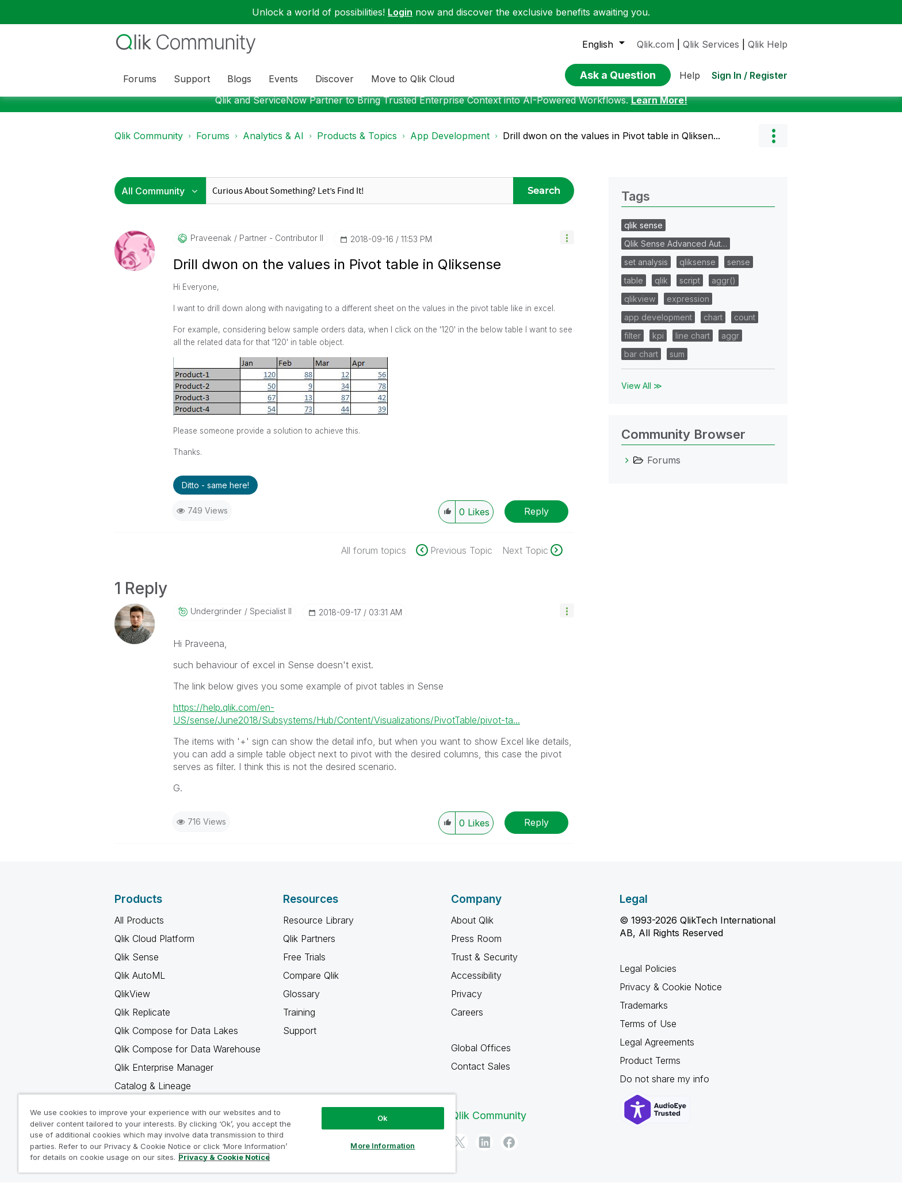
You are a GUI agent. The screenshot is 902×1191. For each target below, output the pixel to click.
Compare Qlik (311, 984)
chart (713, 326)
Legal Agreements (657, 1050)
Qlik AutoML (139, 984)
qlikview (639, 307)
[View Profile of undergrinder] (216, 620)
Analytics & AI (273, 144)
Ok (382, 1118)
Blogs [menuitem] (239, 79)
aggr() (724, 289)
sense (738, 270)
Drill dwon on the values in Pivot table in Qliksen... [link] (611, 144)
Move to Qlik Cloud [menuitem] (412, 79)
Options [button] (773, 144)
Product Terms (650, 1069)
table (633, 289)
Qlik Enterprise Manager (163, 1076)
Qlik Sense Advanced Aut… (675, 252)
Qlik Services (711, 44)
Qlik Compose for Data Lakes (176, 1039)
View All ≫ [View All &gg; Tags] (641, 394)
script (689, 289)
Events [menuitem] (283, 79)
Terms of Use (648, 1032)
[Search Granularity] (163, 199)
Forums (213, 144)
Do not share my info (666, 1087)
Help (689, 75)
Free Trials (304, 965)
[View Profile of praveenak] (210, 247)
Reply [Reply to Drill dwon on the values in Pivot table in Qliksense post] (536, 520)
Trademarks (644, 1014)
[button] (567, 246)
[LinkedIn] (484, 1150)
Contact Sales (480, 1075)
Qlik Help (768, 44)
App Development (450, 144)
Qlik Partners (309, 947)
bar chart (641, 362)
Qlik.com (655, 44)
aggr (730, 344)
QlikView (132, 1002)
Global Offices (481, 1056)
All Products (139, 929)
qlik (661, 289)
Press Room (476, 947)
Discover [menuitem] (334, 79)
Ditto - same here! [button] (215, 494)
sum (677, 362)
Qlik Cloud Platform (154, 947)
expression (688, 307)
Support (299, 1039)
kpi (658, 344)
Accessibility (476, 984)
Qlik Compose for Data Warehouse (187, 1057)
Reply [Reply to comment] (536, 831)
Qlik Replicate (142, 1021)
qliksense (697, 270)
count (744, 326)
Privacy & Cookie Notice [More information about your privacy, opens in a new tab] (224, 1157)
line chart (692, 344)
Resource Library (318, 929)
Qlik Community (148, 144)
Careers (467, 1021)
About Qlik (472, 929)
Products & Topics (357, 144)
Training (299, 1021)
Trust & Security (484, 965)
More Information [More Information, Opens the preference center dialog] (382, 1145)
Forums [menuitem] (139, 79)
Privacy (466, 1002)
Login (400, 12)
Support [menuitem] (192, 79)
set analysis (646, 270)
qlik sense (643, 234)
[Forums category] (627, 468)
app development (658, 326)
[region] (237, 1133)
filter (632, 344)
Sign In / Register (750, 75)
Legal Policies (648, 977)
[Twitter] (459, 1150)
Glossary (301, 1002)
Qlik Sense (136, 965)
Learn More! (659, 108)
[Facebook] (509, 1150)
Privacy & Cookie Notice (671, 995)
